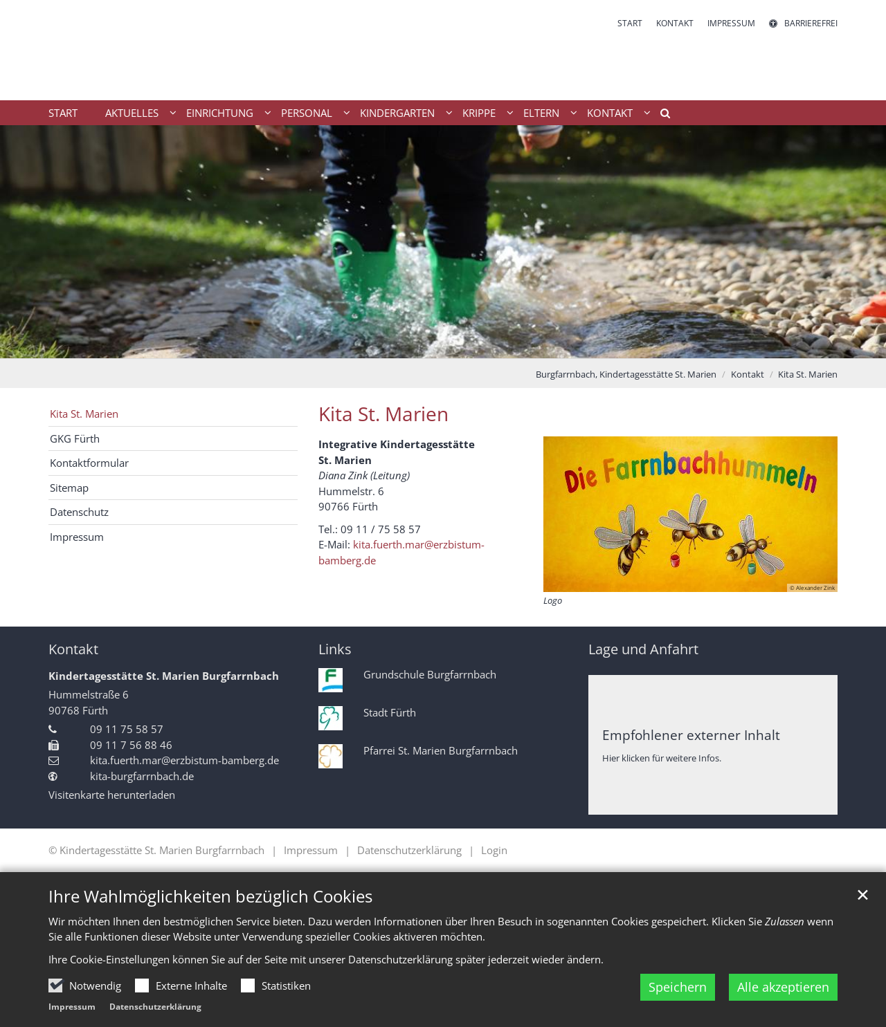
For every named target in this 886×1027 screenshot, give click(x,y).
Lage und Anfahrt (643, 649)
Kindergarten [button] (397, 113)
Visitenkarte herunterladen (111, 795)
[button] (660, 115)
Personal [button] (306, 113)
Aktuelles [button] (132, 113)
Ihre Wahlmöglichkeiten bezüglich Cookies (210, 896)
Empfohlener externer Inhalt (691, 734)
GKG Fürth (75, 438)
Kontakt (747, 374)
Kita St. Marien (808, 374)
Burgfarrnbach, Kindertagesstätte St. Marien (626, 374)
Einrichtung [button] (219, 113)
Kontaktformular (89, 463)
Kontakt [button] (610, 113)
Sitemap (69, 487)
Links (335, 649)
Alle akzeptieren (783, 987)
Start (63, 113)
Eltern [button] (541, 113)
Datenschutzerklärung (155, 1006)
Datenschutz (79, 512)
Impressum (72, 1006)
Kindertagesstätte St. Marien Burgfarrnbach (163, 676)
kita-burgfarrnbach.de (142, 776)
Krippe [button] (479, 113)
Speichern (678, 987)
